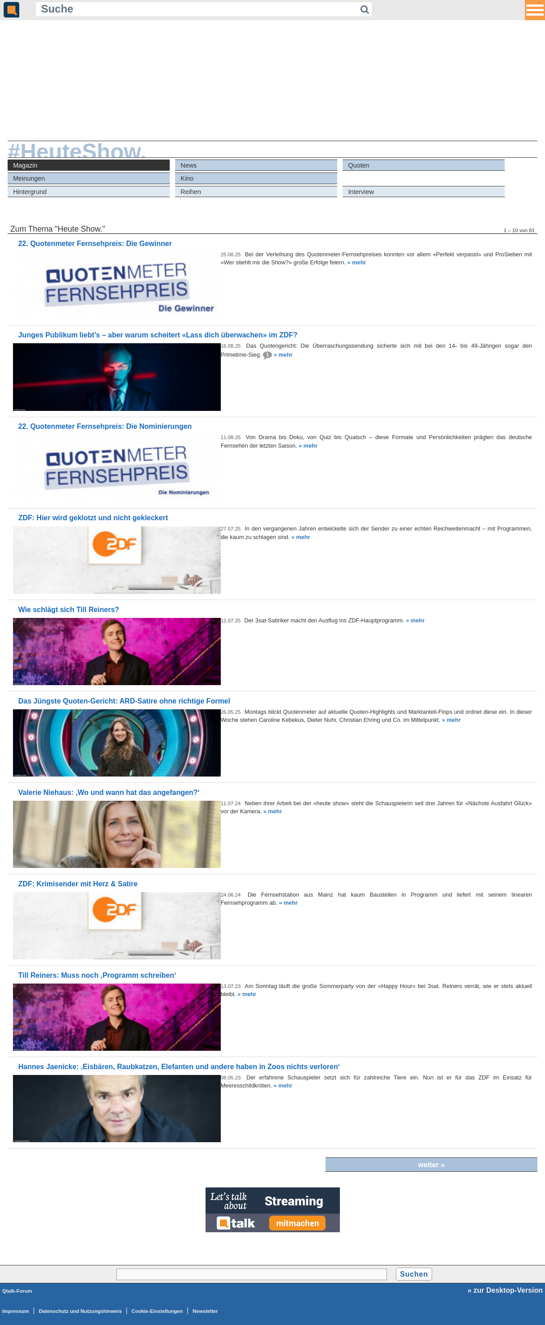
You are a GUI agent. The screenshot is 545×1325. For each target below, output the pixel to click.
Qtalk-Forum (17, 1291)
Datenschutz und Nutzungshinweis (80, 1311)
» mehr (356, 262)
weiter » (431, 1165)
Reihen (190, 191)
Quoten (358, 165)
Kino (186, 178)
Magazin (25, 165)
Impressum (15, 1311)
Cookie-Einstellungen (157, 1311)
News (188, 165)
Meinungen (29, 178)
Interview (361, 191)
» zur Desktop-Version (505, 1290)
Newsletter (205, 1311)
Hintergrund (30, 191)
